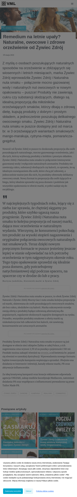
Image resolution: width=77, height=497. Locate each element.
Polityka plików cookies (45, 491)
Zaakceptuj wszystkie (13, 491)
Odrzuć (28, 491)
